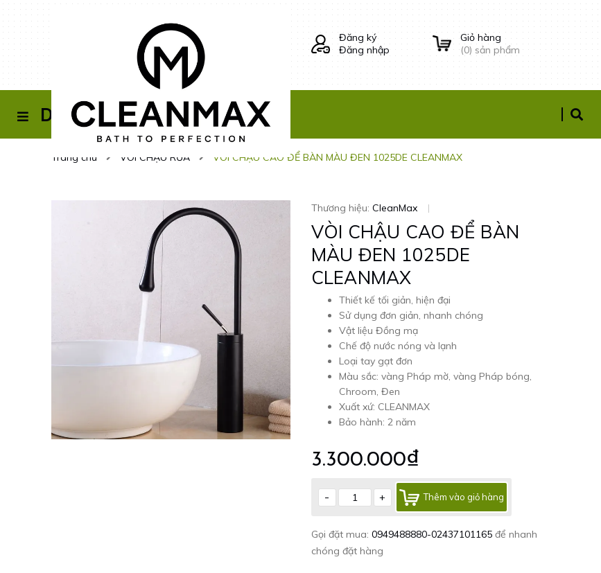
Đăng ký (357, 37)
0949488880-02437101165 (433, 534)
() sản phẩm (505, 43)
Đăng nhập (364, 50)
